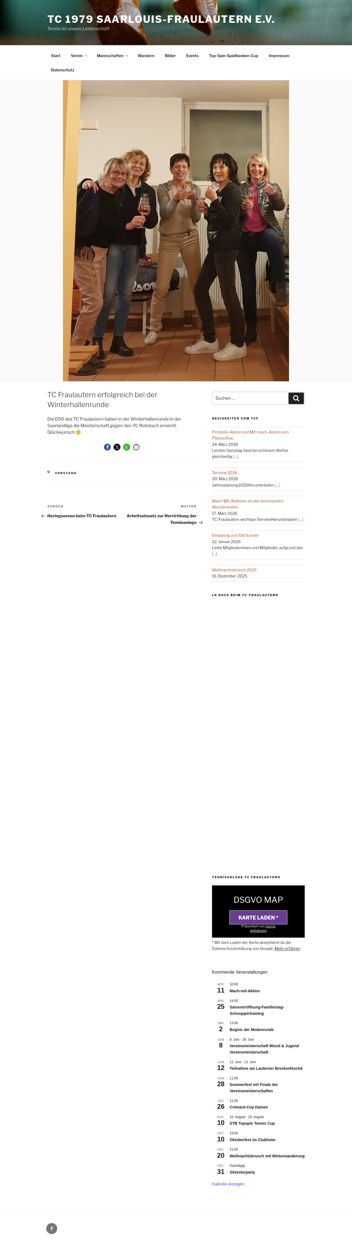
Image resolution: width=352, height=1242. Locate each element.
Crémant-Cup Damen (249, 1107)
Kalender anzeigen (228, 1184)
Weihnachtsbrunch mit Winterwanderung (267, 1156)
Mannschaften (113, 55)
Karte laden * (258, 918)
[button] (107, 447)
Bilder (170, 55)
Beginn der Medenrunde (252, 1029)
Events (192, 55)
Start (56, 55)
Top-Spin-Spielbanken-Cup (233, 55)
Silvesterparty (242, 1172)
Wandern (146, 55)
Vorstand (66, 473)
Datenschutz (63, 70)
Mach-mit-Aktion (245, 991)
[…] (235, 456)
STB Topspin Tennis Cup (252, 1123)
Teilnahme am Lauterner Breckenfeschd (266, 1068)
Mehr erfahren (287, 948)
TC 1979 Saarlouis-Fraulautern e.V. (161, 19)
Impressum (279, 55)
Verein (79, 55)
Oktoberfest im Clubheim (252, 1140)
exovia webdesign (263, 928)
